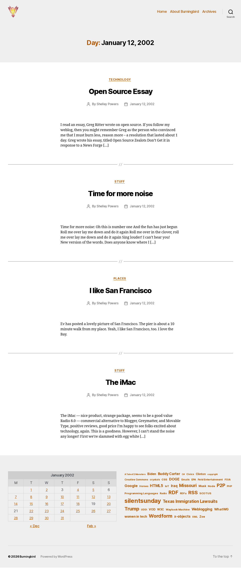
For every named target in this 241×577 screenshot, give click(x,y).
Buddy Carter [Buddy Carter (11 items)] (169, 483)
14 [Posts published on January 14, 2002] (16, 513)
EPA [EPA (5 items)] (193, 488)
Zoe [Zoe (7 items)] (202, 525)
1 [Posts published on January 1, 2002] (31, 499)
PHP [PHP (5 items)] (229, 495)
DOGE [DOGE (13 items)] (174, 488)
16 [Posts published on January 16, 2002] (47, 513)
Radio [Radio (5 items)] (163, 502)
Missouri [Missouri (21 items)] (188, 494)
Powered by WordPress (58, 566)
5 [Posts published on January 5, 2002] (93, 499)
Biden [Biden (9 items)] (151, 483)
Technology (120, 86)
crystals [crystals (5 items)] (155, 488)
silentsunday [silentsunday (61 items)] (143, 509)
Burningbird (28, 566)
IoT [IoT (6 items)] (167, 495)
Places (120, 287)
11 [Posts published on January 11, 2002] (77, 506)
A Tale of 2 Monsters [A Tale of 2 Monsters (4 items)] (135, 483)
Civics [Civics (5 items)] (190, 483)
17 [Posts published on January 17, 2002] (62, 513)
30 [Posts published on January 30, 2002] (47, 527)
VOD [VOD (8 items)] (152, 518)
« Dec (34, 535)
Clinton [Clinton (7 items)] (201, 483)
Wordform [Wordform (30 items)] (160, 525)
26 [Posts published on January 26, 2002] (93, 520)
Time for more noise (120, 201)
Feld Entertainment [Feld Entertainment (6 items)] (210, 488)
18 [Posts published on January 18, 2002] (78, 513)
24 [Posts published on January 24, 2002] (62, 520)
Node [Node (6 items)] (211, 495)
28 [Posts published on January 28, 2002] (16, 527)
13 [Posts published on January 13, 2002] (109, 506)
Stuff (120, 189)
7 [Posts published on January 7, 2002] (16, 506)
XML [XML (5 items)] (195, 525)
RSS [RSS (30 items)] (193, 502)
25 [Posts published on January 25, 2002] (78, 520)
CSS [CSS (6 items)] (164, 488)
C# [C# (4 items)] (183, 483)
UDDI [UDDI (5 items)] (144, 518)
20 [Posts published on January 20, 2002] (108, 513)
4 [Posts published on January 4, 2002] (78, 499)
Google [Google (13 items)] (131, 495)
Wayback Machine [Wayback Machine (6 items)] (178, 518)
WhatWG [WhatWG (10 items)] (221, 518)
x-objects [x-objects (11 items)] (182, 525)
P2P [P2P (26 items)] (221, 494)
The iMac (120, 391)
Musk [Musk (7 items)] (202, 495)
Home (162, 14)
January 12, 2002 (142, 111)
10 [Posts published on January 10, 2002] (62, 506)
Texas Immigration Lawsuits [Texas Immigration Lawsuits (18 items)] (190, 510)
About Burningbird (184, 14)
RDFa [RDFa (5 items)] (183, 502)
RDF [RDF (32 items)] (173, 502)
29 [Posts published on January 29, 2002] (31, 527)
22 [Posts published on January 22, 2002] (31, 520)
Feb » (91, 535)
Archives (209, 14)
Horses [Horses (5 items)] (143, 495)
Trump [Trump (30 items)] (132, 518)
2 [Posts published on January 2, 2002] (47, 499)
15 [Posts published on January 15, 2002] (31, 513)
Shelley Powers (106, 111)
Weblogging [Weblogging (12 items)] (202, 518)
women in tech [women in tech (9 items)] (136, 526)
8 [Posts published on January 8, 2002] (31, 506)
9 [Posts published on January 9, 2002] (47, 506)
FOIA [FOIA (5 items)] (228, 488)
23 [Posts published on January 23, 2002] (47, 520)
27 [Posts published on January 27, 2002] (109, 520)
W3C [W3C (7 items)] (160, 518)
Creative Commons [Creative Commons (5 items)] (136, 488)
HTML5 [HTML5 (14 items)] (156, 495)
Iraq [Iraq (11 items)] (174, 495)
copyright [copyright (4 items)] (212, 483)
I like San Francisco (120, 299)
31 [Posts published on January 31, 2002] (62, 527)
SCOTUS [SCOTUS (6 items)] (205, 502)
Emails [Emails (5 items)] (185, 488)
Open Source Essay (121, 98)
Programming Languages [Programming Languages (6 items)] (141, 502)
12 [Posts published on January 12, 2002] (93, 506)
